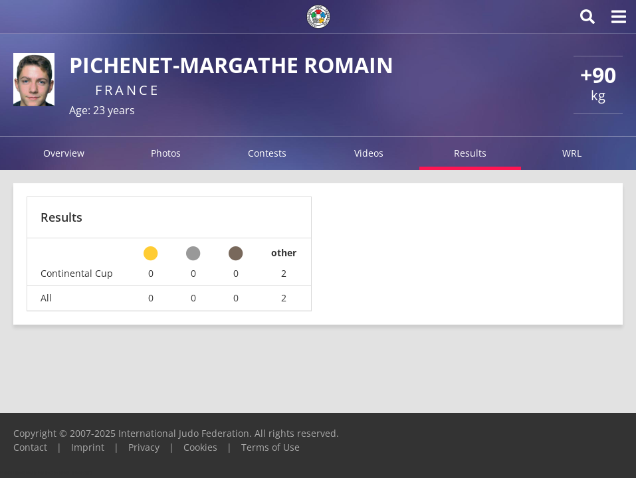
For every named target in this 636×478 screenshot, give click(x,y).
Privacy (143, 447)
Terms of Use (270, 447)
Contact (30, 447)
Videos (368, 153)
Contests (267, 153)
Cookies (200, 447)
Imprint (87, 447)
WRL (572, 153)
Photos (166, 153)
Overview (63, 153)
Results (470, 153)
